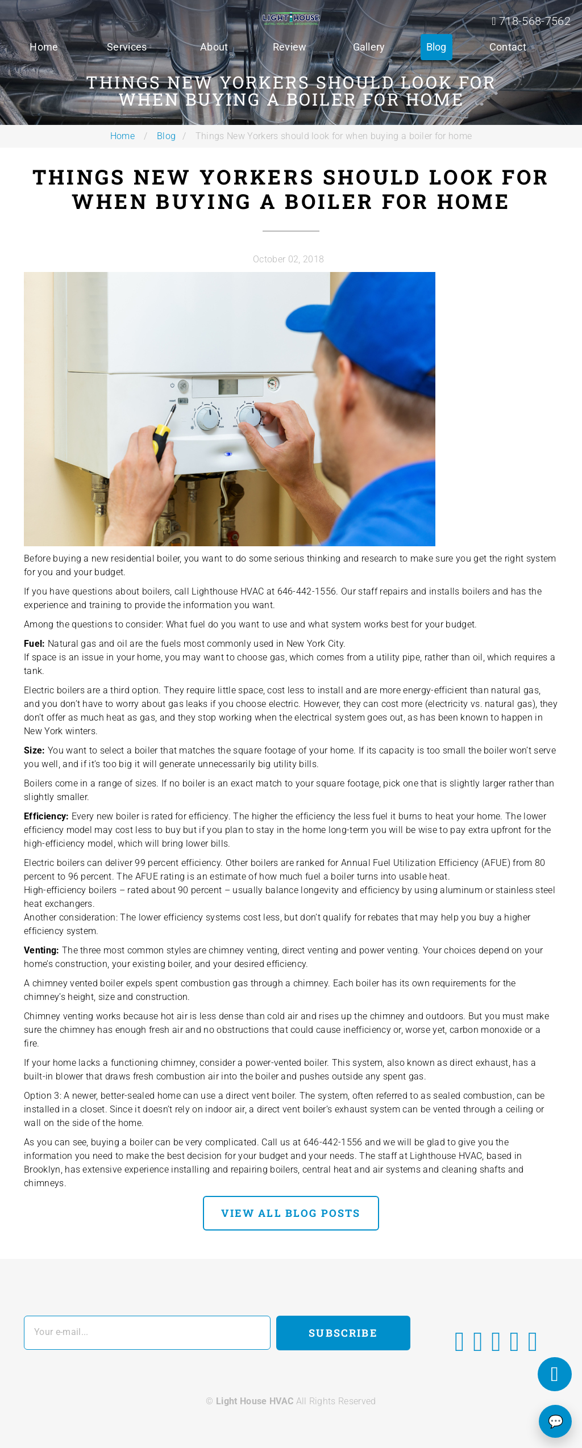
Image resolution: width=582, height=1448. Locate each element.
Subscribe (343, 1333)
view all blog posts (290, 1213)
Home (44, 47)
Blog (436, 47)
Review (290, 47)
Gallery (369, 47)
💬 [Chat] (555, 1421)
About (214, 47)
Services (127, 47)
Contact (507, 47)
